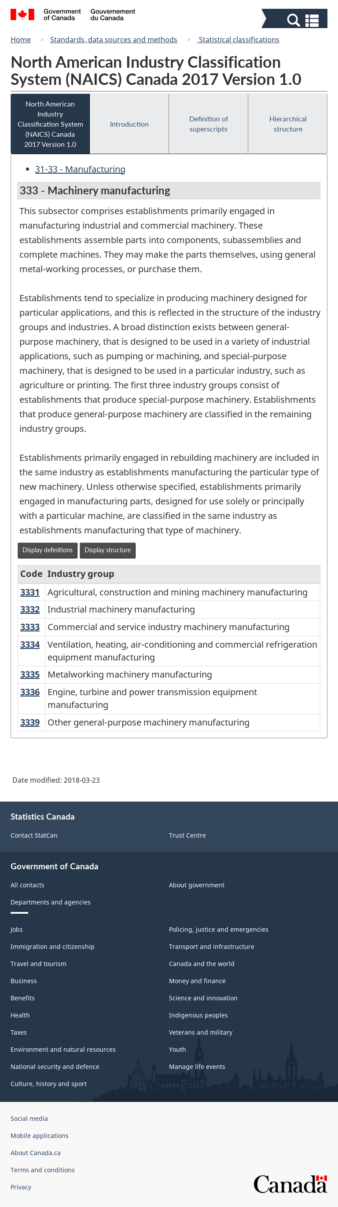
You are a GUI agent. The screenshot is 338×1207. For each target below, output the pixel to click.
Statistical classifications (238, 39)
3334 (30, 644)
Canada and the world (202, 963)
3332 (30, 609)
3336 (30, 692)
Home (21, 39)
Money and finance (197, 981)
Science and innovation (203, 998)
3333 (30, 627)
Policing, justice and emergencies (218, 929)
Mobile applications (40, 1135)
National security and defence (55, 1066)
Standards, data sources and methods (113, 39)
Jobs (17, 929)
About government (196, 885)
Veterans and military (200, 1032)
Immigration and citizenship (53, 946)
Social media (29, 1118)
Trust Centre (187, 835)
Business (24, 981)
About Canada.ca (36, 1153)
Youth (177, 1049)
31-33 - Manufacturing (80, 169)
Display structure (107, 550)
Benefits (23, 998)
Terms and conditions (43, 1170)
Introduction (129, 124)
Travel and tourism (38, 963)
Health (20, 1015)
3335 (30, 674)
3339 (30, 722)
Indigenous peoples (198, 1015)
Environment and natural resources (63, 1049)
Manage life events (197, 1066)
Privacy (21, 1187)
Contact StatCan (34, 835)
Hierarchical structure (288, 123)
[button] (295, 20)
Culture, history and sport (49, 1083)
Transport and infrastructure (211, 946)
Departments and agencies (51, 902)
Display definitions (47, 550)
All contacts (27, 885)
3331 (30, 592)
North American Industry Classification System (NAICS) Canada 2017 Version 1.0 (50, 123)
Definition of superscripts (208, 123)
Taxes (19, 1032)
